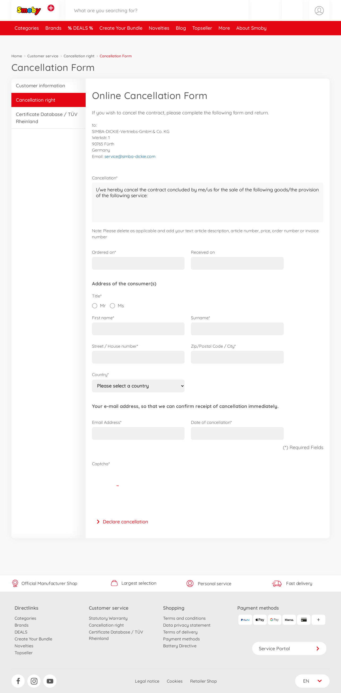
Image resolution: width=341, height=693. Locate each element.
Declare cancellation (122, 522)
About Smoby (251, 41)
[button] (292, 16)
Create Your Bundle (120, 41)
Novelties (159, 41)
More (224, 41)
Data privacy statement (187, 625)
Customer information (40, 86)
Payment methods (181, 639)
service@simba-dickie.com (129, 156)
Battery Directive (179, 645)
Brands (53, 41)
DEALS (81, 41)
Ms (117, 306)
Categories (27, 41)
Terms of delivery (180, 632)
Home (16, 56)
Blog (181, 41)
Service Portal (289, 648)
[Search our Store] (156, 16)
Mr (99, 306)
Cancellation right (79, 56)
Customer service (42, 56)
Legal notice (147, 681)
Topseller (202, 41)
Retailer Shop (203, 681)
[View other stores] (50, 14)
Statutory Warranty (108, 618)
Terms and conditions (184, 618)
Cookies (175, 681)
